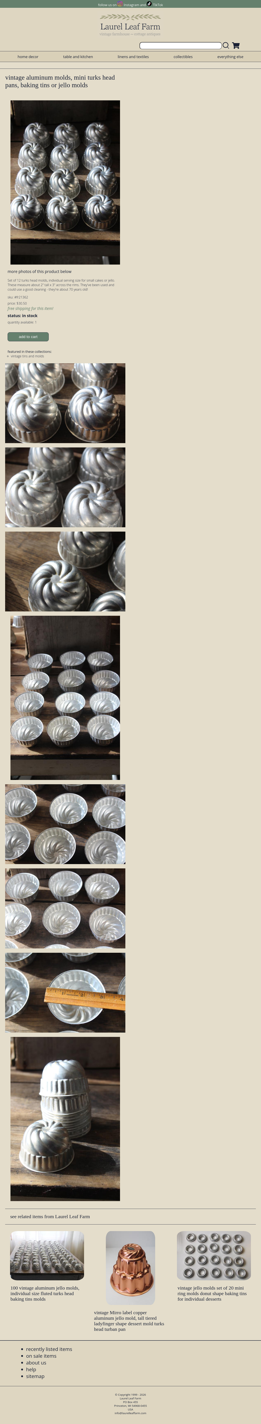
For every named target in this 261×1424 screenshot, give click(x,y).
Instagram (131, 5)
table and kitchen (78, 56)
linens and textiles (133, 56)
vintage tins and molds (27, 356)
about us (36, 1362)
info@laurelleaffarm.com (130, 1413)
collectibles (183, 56)
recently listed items (49, 1349)
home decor (28, 56)
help (31, 1369)
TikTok (158, 5)
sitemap (35, 1376)
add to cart (28, 337)
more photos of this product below (39, 271)
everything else (230, 56)
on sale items (41, 1355)
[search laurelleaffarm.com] (227, 45)
